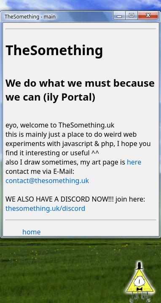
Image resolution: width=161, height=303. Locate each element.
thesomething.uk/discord (45, 208)
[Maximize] (132, 15)
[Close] (148, 15)
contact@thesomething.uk (47, 180)
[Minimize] (119, 15)
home (31, 232)
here (134, 162)
